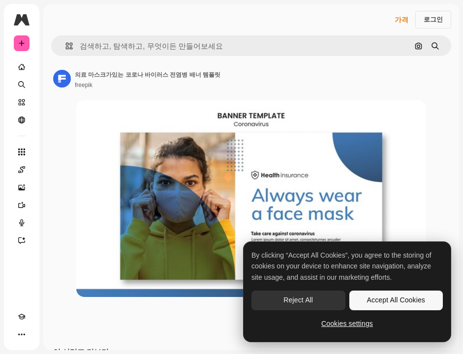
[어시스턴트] (22, 240)
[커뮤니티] (22, 120)
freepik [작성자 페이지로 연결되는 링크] (84, 85)
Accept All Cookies (396, 300)
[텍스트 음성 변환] (22, 223)
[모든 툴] (22, 152)
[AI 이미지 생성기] (22, 187)
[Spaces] (22, 169)
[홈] (22, 67)
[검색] (22, 84)
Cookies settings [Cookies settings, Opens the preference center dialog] (347, 323)
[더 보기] (22, 334)
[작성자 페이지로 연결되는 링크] (62, 79)
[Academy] (22, 316)
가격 (401, 20)
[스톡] (22, 102)
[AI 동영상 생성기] (22, 205)
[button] (65, 46)
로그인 (433, 19)
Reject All (298, 300)
